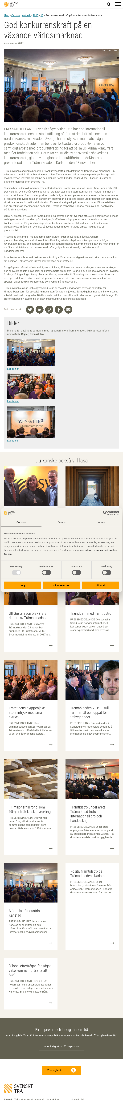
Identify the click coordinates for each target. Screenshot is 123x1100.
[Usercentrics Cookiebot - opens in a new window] (105, 512)
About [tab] (101, 522)
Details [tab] (61, 522)
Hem (6, 15)
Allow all (100, 585)
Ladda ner (13, 368)
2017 (35, 15)
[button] (118, 4)
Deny (22, 585)
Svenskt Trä (12, 4)
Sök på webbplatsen (110, 4)
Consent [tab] (21, 522)
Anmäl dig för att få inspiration (61, 1046)
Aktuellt (26, 15)
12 (42, 15)
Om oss (15, 15)
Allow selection (61, 585)
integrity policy (94, 550)
